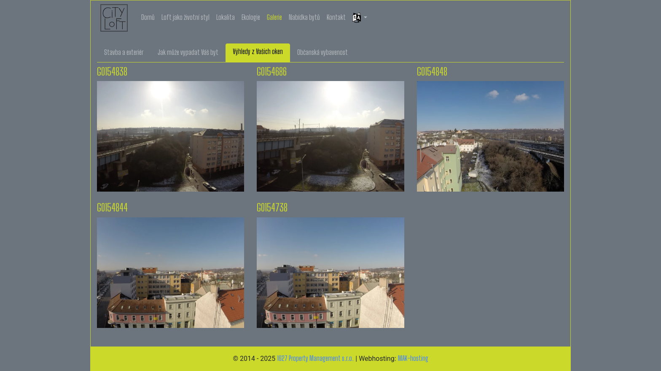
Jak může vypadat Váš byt (188, 52)
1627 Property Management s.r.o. (315, 358)
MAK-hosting (413, 358)
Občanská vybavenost (322, 52)
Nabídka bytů (304, 17)
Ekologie (251, 17)
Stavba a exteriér (123, 52)
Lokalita (225, 17)
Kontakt (336, 17)
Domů (148, 17)
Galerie (274, 17)
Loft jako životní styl (185, 17)
